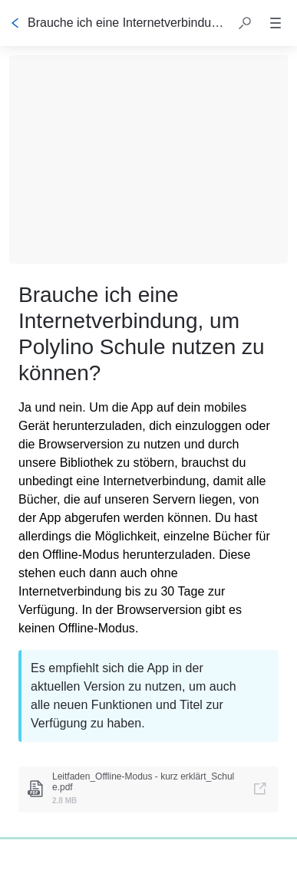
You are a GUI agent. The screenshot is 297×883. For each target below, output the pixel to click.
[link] (148, 789)
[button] (245, 23)
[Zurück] (15, 23)
